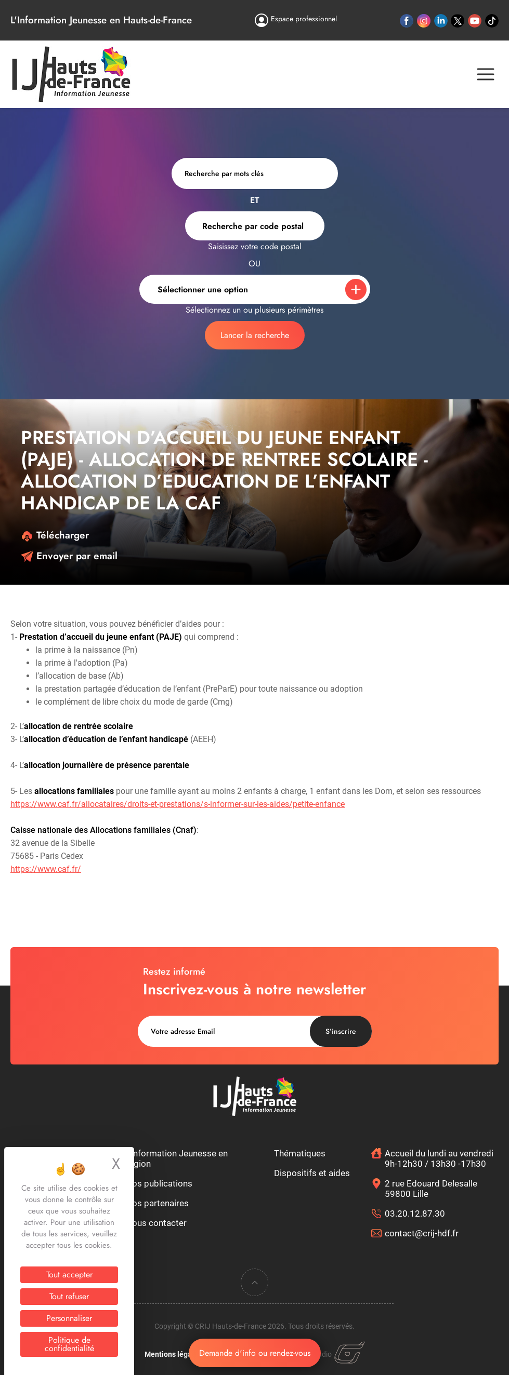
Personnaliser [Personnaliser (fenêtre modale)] (69, 1318)
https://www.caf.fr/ (45, 869)
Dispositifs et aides (312, 1173)
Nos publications (159, 1183)
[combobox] (254, 225)
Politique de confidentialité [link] (69, 1344)
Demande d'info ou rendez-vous (254, 1353)
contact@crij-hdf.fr (422, 1233)
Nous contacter (156, 1223)
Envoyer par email (69, 556)
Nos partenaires (157, 1203)
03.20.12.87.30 (415, 1213)
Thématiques (299, 1153)
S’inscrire (340, 1031)
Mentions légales (173, 1354)
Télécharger (55, 535)
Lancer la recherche (254, 335)
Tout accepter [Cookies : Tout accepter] (69, 1274)
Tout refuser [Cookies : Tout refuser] (69, 1296)
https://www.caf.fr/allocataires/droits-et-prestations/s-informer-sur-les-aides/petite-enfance (177, 804)
